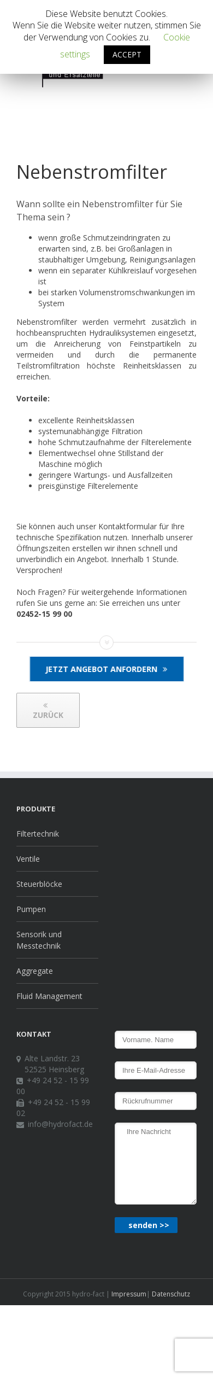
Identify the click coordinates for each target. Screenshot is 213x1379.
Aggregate (34, 971)
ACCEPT (127, 54)
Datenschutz (170, 1294)
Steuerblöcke (39, 884)
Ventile (28, 859)
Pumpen (31, 909)
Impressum (128, 1294)
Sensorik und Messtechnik (39, 940)
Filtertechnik (37, 833)
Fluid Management (49, 996)
